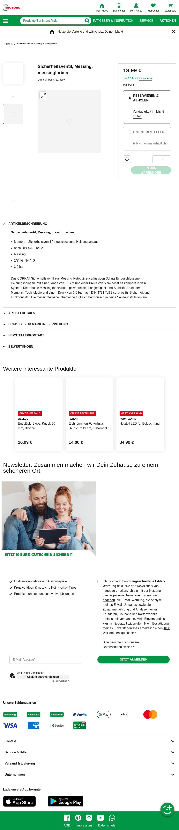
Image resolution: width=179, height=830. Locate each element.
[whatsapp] (112, 818)
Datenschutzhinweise (117, 647)
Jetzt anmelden (133, 659)
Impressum (84, 825)
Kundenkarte (145, 78)
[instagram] (89, 818)
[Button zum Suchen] (85, 20)
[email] (46, 659)
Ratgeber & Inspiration (113, 20)
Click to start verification (43, 676)
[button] (5, 21)
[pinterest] (78, 818)
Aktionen (168, 20)
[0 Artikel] (162, 159)
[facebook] (67, 818)
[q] (46, 20)
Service (146, 20)
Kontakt (10, 741)
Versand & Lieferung (20, 763)
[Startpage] (11, 7)
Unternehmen (15, 774)
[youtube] (100, 818)
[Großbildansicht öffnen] (69, 121)
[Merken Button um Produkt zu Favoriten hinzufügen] (127, 159)
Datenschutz (106, 825)
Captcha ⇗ (60, 681)
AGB (67, 825)
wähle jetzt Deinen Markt (106, 31)
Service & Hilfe (15, 752)
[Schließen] (173, 31)
